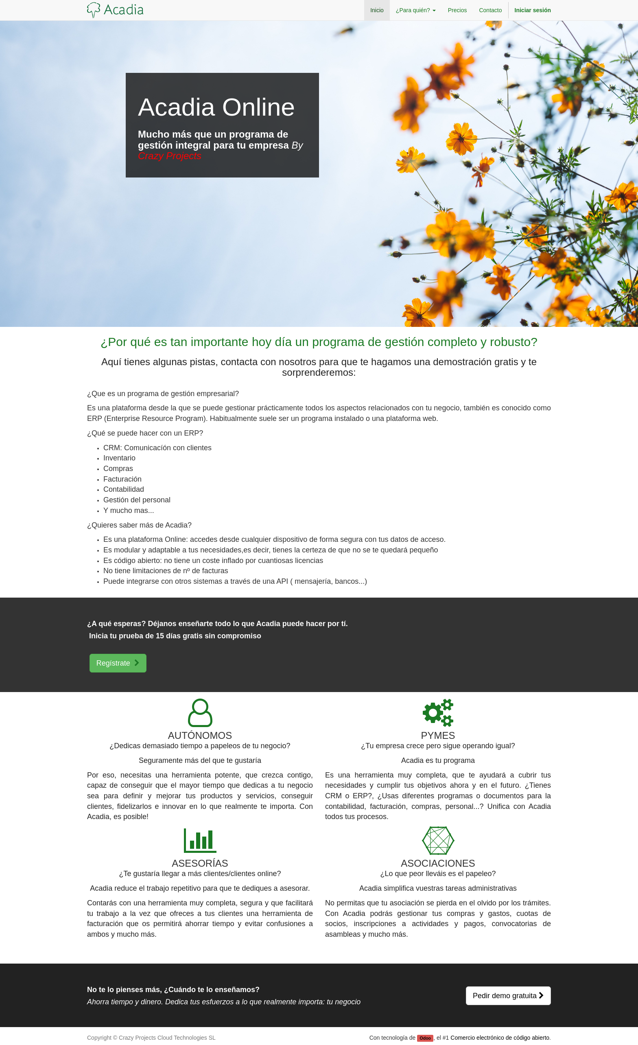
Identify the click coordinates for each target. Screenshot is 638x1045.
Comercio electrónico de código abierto (499, 1037)
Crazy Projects (169, 155)
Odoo (425, 1038)
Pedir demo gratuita (508, 996)
